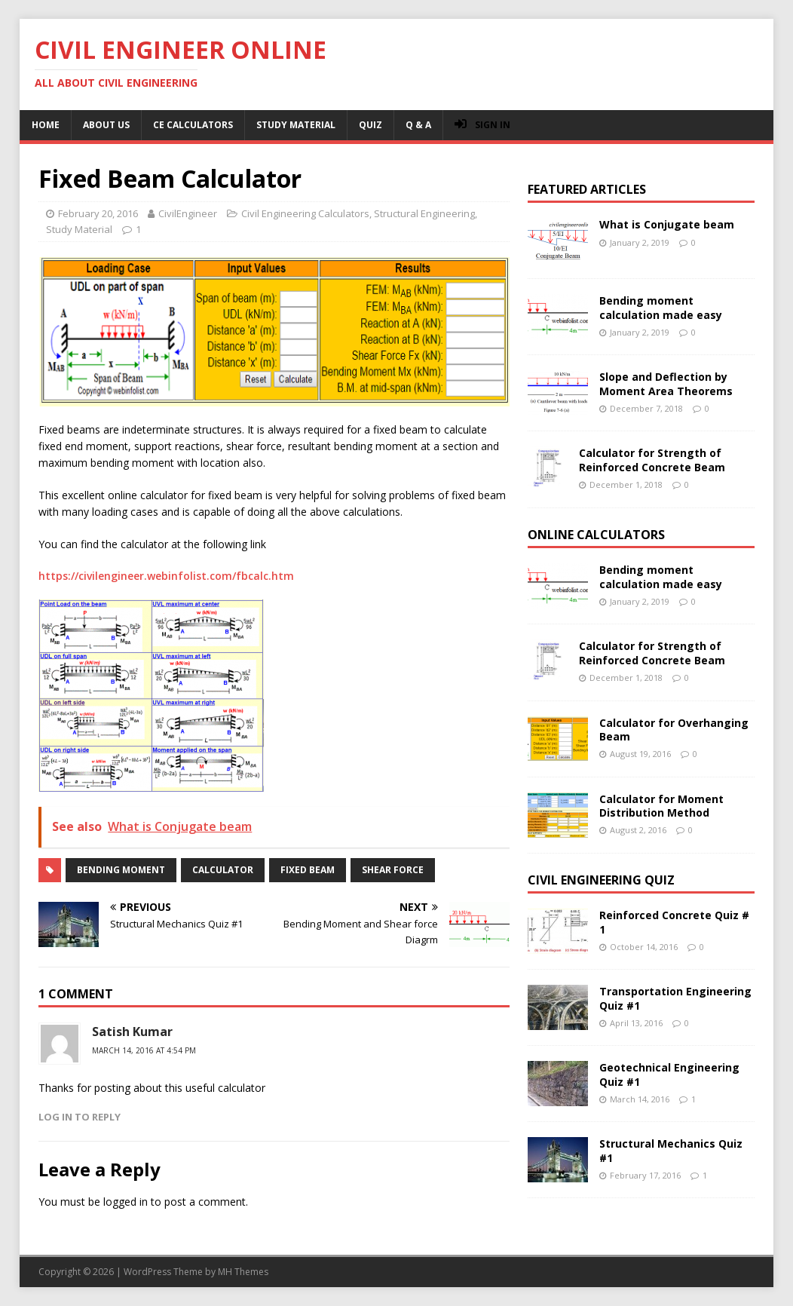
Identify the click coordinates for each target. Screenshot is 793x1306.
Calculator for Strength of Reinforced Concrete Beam (652, 460)
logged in (125, 1201)
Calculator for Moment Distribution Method (661, 806)
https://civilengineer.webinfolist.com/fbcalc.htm (166, 576)
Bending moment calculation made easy (660, 307)
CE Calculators (193, 124)
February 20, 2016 (98, 213)
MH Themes (243, 1271)
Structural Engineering (424, 213)
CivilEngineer (187, 213)
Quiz (370, 124)
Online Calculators (596, 534)
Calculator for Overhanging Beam (674, 729)
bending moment (121, 869)
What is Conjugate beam (666, 224)
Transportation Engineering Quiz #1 (675, 998)
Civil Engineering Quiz (601, 880)
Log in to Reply (79, 1117)
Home (46, 124)
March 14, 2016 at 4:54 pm (144, 1050)
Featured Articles (587, 189)
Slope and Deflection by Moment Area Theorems (666, 383)
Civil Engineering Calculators (305, 213)
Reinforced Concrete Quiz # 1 (674, 922)
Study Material (295, 124)
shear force (393, 869)
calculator (222, 869)
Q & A (418, 124)
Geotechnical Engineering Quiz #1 (669, 1074)
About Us (106, 124)
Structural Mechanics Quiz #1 (670, 1150)
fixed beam (307, 869)
